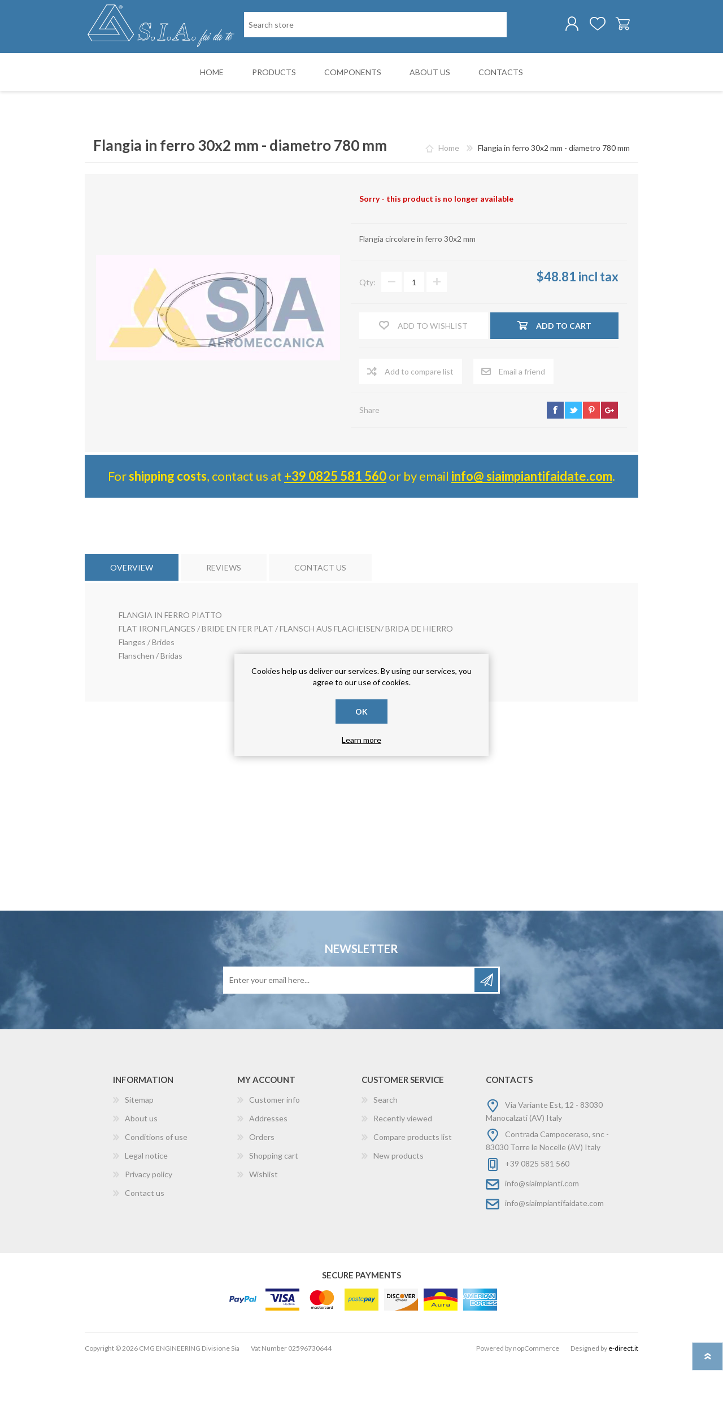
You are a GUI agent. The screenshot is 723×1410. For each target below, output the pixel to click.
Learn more (361, 740)
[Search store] (302, 72)
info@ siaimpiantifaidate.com (531, 522)
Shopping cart (611, 27)
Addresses (268, 1164)
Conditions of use (156, 1183)
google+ (609, 456)
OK (361, 711)
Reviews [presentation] (223, 614)
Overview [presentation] (131, 614)
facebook (555, 456)
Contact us (144, 1239)
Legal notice (146, 1202)
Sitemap (139, 1146)
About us (141, 1164)
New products (398, 1202)
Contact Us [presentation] (320, 614)
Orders (262, 1183)
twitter (573, 456)
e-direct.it (623, 1394)
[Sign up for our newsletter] (349, 1026)
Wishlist (263, 1220)
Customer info (274, 1146)
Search (385, 1146)
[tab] (131, 613)
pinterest (591, 456)
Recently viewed (402, 1164)
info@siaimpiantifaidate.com (554, 1249)
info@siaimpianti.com (542, 1229)
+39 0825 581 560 (335, 522)
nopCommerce (536, 1394)
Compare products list (412, 1183)
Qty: (367, 328)
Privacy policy (148, 1220)
